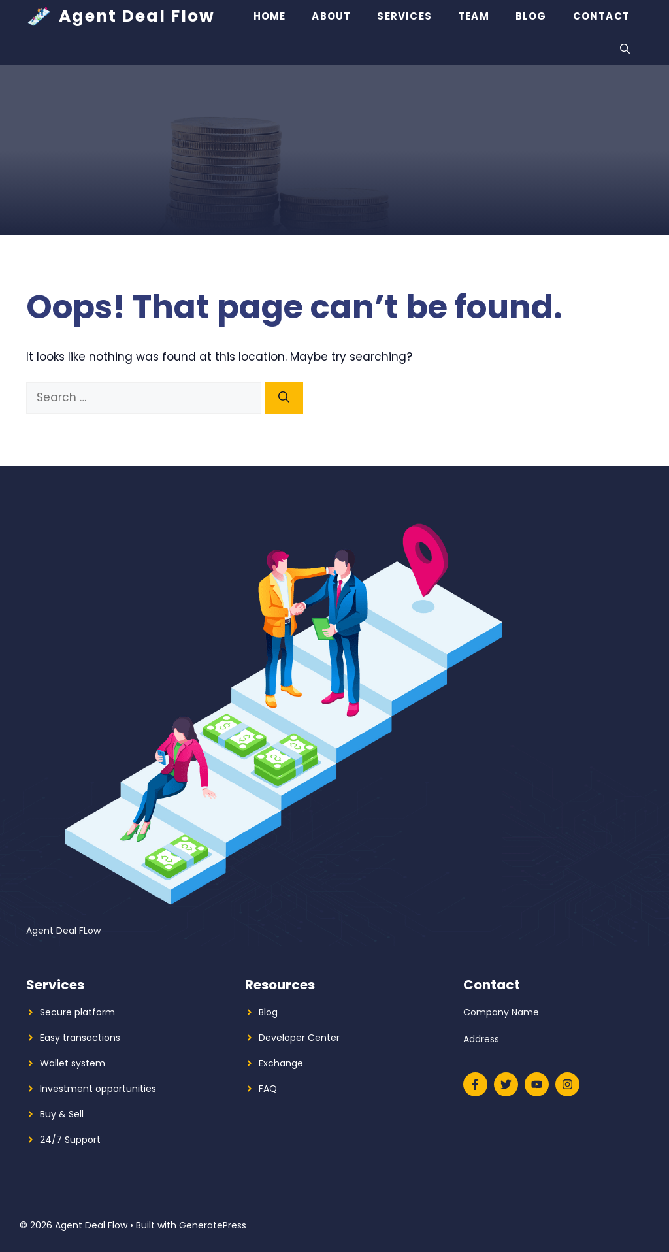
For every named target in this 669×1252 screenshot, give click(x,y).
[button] (625, 49)
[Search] (284, 398)
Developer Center (299, 1037)
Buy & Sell (62, 1114)
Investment (66, 1088)
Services (404, 16)
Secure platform (77, 1012)
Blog (531, 16)
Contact (601, 16)
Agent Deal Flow (137, 16)
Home (269, 16)
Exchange (281, 1063)
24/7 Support (70, 1139)
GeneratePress (212, 1225)
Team (473, 16)
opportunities (125, 1088)
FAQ (268, 1088)
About (331, 16)
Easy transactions (80, 1037)
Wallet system (72, 1063)
